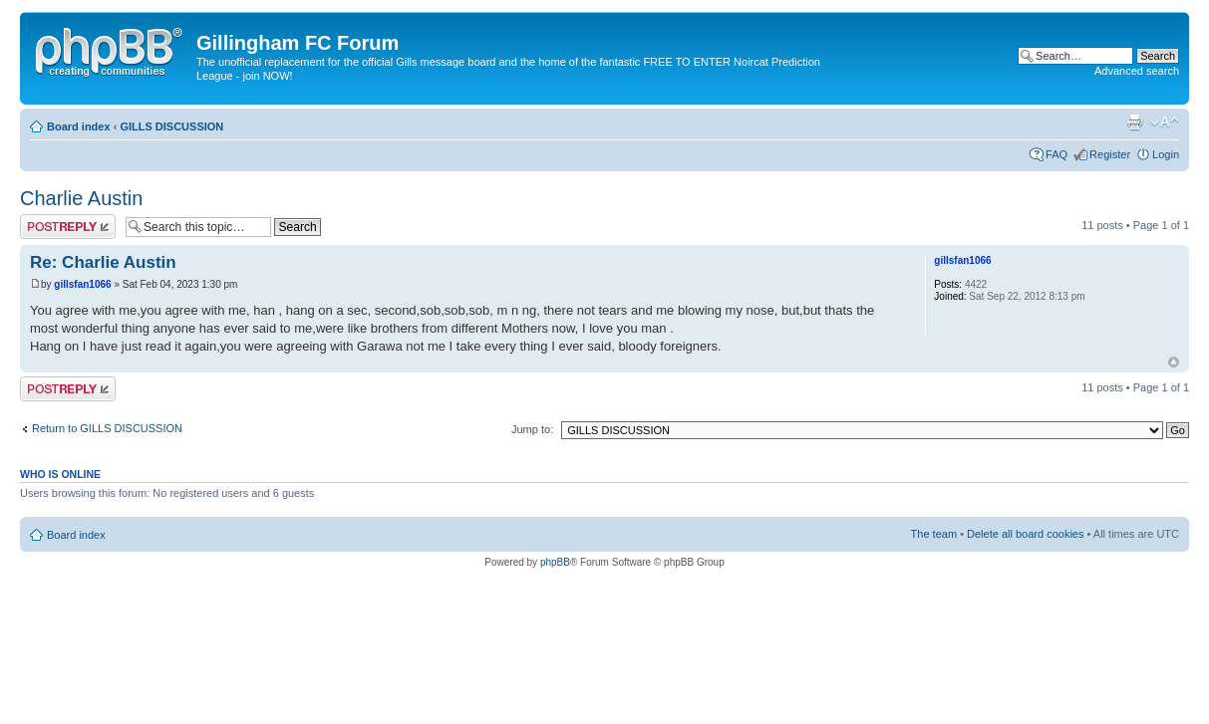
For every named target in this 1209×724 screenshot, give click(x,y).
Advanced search (1136, 71)
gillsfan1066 (82, 284)
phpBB (555, 562)
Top (1173, 362)
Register (1109, 154)
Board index (79, 126)
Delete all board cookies (1025, 534)
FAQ (1056, 154)
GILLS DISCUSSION (171, 126)
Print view (1134, 122)
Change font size (1164, 122)
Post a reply (68, 226)
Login (1165, 154)
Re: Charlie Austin (103, 262)
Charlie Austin (81, 198)
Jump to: (532, 429)
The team (934, 534)
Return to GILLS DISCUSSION (107, 428)
